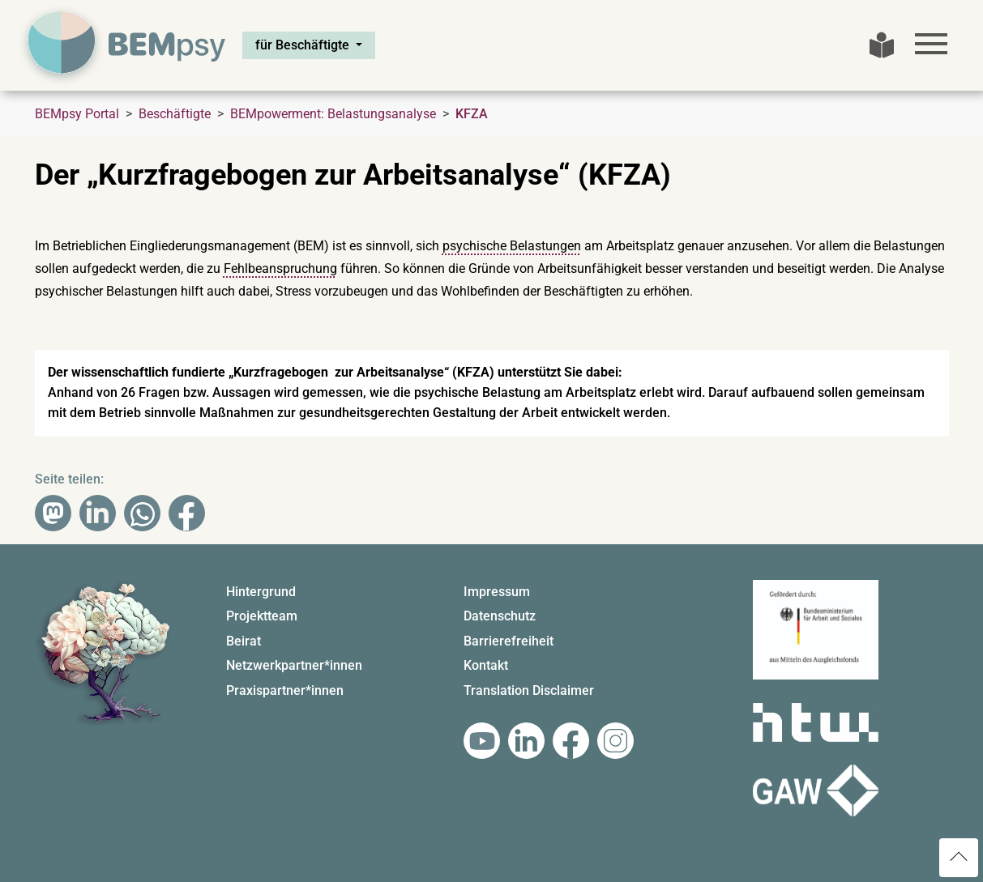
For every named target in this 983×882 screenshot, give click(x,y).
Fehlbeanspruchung (280, 268)
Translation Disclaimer (529, 690)
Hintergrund (261, 591)
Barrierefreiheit (508, 641)
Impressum (497, 591)
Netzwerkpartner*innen (294, 665)
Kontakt (486, 665)
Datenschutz (500, 616)
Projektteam (261, 616)
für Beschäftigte (304, 45)
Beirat (243, 641)
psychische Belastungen (511, 246)
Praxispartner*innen (285, 690)
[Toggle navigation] (931, 44)
